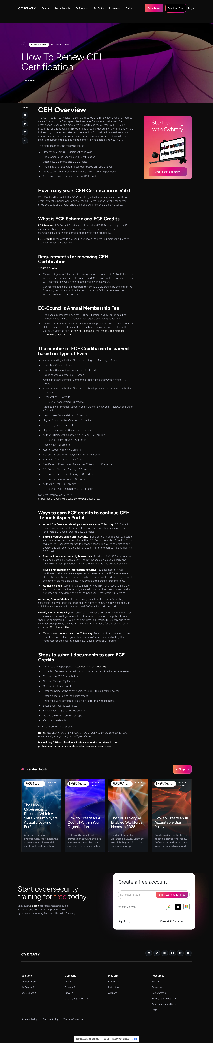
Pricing (129, 8)
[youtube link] (188, 953)
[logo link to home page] (30, 954)
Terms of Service (73, 1019)
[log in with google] (169, 907)
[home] (27, 8)
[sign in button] (125, 921)
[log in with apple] (178, 907)
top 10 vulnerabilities (57, 627)
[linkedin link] (148, 953)
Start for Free (175, 8)
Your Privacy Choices (116, 1039)
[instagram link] (164, 953)
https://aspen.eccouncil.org (90, 666)
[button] (47, 8)
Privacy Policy (29, 1019)
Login (191, 8)
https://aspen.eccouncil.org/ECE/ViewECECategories (68, 498)
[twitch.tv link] (180, 953)
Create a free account (167, 171)
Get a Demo (154, 8)
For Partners (100, 8)
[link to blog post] (41, 815)
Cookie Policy (50, 1019)
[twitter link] (156, 953)
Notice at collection (87, 1039)
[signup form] (154, 894)
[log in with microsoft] (186, 907)
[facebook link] (172, 953)
